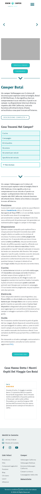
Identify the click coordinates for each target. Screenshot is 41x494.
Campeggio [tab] (6, 138)
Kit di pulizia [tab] (7, 143)
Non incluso (9, 165)
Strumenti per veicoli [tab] (10, 153)
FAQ (11, 344)
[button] (32, 4)
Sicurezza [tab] (6, 148)
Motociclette (26, 479)
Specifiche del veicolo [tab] (10, 157)
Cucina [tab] (5, 133)
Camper (24, 455)
